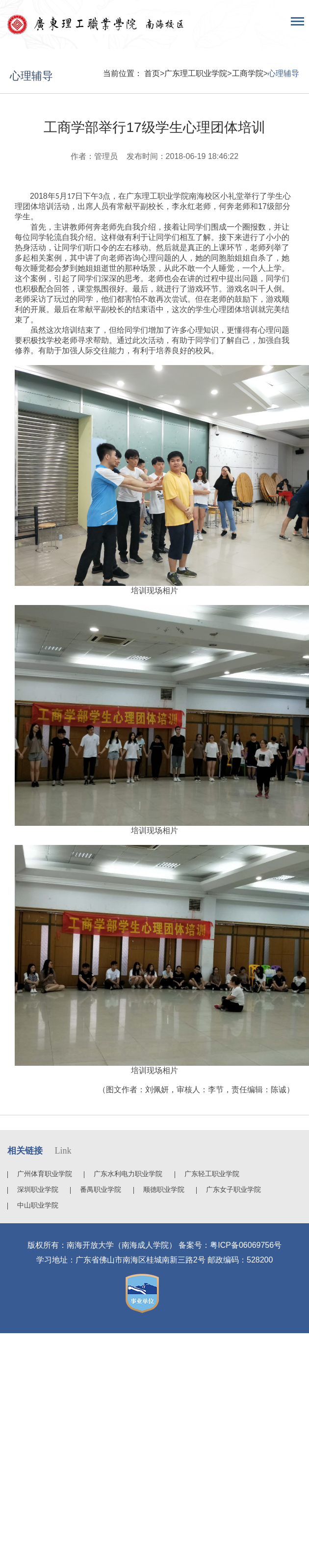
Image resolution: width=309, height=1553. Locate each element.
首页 (152, 73)
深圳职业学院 (37, 1189)
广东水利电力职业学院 (128, 1174)
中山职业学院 (37, 1205)
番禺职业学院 (100, 1189)
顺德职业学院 (163, 1189)
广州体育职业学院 (44, 1174)
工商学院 (247, 73)
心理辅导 (283, 73)
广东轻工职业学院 (211, 1174)
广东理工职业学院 (195, 73)
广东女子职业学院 (233, 1189)
